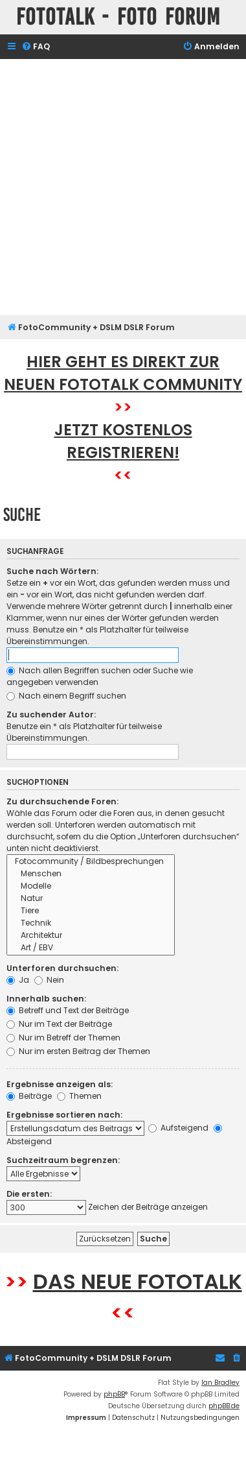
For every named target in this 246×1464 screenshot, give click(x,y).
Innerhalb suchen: (46, 998)
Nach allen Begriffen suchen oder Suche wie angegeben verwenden (99, 676)
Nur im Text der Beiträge (59, 1023)
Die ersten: (29, 1193)
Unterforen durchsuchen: (62, 968)
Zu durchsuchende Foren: (62, 801)
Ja (17, 979)
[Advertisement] (121, 187)
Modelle (90, 886)
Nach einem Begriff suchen (66, 695)
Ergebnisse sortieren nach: (64, 1114)
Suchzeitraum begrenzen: (63, 1160)
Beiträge (29, 1095)
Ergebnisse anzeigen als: (59, 1084)
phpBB (114, 1394)
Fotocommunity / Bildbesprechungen (90, 862)
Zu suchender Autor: (51, 714)
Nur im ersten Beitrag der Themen (78, 1051)
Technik (90, 923)
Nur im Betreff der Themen (63, 1037)
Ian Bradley (220, 1382)
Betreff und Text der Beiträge (67, 1010)
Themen (79, 1095)
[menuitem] (35, 47)
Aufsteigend (178, 1127)
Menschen (90, 874)
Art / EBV (90, 948)
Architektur (90, 936)
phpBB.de (224, 1406)
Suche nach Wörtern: (52, 571)
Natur (90, 899)
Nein (49, 979)
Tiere (90, 911)
